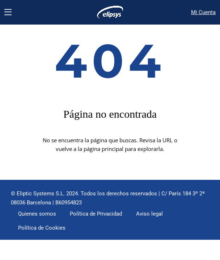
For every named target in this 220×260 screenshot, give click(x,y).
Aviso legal (149, 214)
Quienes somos (37, 214)
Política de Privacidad (96, 214)
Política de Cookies (41, 228)
